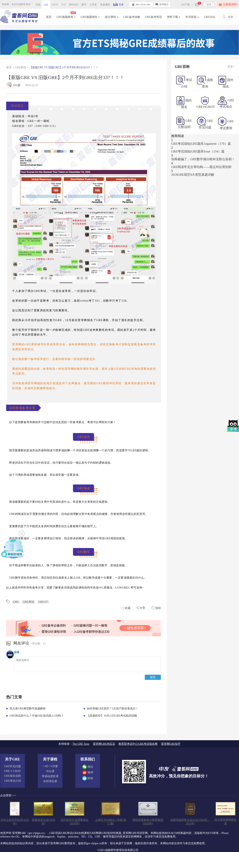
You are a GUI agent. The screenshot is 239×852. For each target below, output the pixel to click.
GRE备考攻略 (131, 16)
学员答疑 (192, 16)
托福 (38, 4)
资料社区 (73, 4)
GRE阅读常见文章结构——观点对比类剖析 (201, 167)
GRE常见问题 (12, 766)
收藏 (126, 608)
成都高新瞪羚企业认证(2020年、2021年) (190, 821)
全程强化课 (50, 781)
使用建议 (162, 4)
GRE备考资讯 (153, 16)
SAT (63, 4)
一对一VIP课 (50, 766)
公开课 (93, 4)
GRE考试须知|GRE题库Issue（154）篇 (197, 151)
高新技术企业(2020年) (43, 821)
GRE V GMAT (12, 771)
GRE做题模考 (66, 16)
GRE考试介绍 (12, 780)
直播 (118, 4)
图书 (84, 4)
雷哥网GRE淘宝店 (104, 743)
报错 (156, 608)
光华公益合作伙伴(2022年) (14, 821)
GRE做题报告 (90, 16)
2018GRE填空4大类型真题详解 (192, 174)
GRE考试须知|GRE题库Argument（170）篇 (201, 143)
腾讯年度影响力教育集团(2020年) (148, 821)
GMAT (54, 4)
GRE (46, 4)
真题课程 (105, 4)
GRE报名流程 (12, 775)
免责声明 (5, 833)
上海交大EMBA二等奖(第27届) (110, 821)
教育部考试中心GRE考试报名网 (138, 743)
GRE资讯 (20, 67)
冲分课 (50, 771)
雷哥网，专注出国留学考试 (16, 4)
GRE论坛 (209, 16)
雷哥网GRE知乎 (171, 743)
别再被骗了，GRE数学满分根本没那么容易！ (203, 159)
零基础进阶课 (50, 776)
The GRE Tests (80, 743)
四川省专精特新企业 (225, 821)
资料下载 (174, 16)
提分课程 (112, 16)
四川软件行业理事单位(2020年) (74, 821)
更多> (231, 66)
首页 (48, 16)
